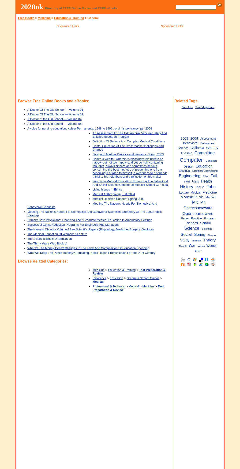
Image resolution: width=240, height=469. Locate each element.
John (211, 186)
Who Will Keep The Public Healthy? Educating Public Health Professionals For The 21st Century (91, 253)
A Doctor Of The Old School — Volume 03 (55, 114)
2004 (194, 138)
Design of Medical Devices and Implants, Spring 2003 (128, 154)
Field (187, 181)
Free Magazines (204, 107)
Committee (205, 153)
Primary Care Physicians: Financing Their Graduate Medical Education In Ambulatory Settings (89, 220)
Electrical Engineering (205, 170)
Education (116, 278)
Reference (99, 278)
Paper (185, 218)
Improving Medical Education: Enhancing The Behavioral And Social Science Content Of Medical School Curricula (130, 183)
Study (184, 240)
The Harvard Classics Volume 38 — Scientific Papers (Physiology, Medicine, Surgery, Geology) (90, 229)
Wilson (201, 246)
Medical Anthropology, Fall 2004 (114, 194)
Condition (211, 160)
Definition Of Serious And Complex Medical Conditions (129, 141)
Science (191, 228)
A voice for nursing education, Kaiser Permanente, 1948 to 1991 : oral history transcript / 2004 (89, 128)
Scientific (207, 228)
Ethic (206, 176)
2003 (184, 138)
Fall (213, 175)
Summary (196, 240)
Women (212, 246)
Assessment (208, 138)
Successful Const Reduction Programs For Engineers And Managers (73, 224)
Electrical (184, 170)
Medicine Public (192, 197)
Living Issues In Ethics (107, 189)
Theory (209, 240)
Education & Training (69, 18)
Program (209, 218)
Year (198, 251)
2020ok (31, 7)
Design (189, 166)
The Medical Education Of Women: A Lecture (57, 234)
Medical (134, 286)
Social (186, 234)
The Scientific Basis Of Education (49, 238)
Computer (191, 160)
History (186, 186)
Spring (199, 234)
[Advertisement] (68, 63)
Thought (183, 246)
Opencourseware (198, 213)
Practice (196, 218)
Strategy (212, 235)
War (192, 245)
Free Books (26, 18)
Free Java (187, 107)
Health (206, 181)
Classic (186, 153)
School (205, 223)
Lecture (184, 192)
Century (212, 148)
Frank (195, 181)
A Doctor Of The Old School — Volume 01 (55, 109)
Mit (195, 202)
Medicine (44, 18)
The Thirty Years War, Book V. (47, 243)
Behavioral (190, 143)
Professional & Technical (109, 286)
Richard (191, 223)
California (197, 148)
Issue (200, 187)
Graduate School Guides (143, 278)
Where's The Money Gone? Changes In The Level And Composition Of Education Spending (88, 248)
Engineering (189, 175)
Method (211, 197)
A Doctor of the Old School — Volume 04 (54, 119)
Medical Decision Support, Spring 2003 (118, 199)
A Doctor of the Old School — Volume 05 (54, 124)
